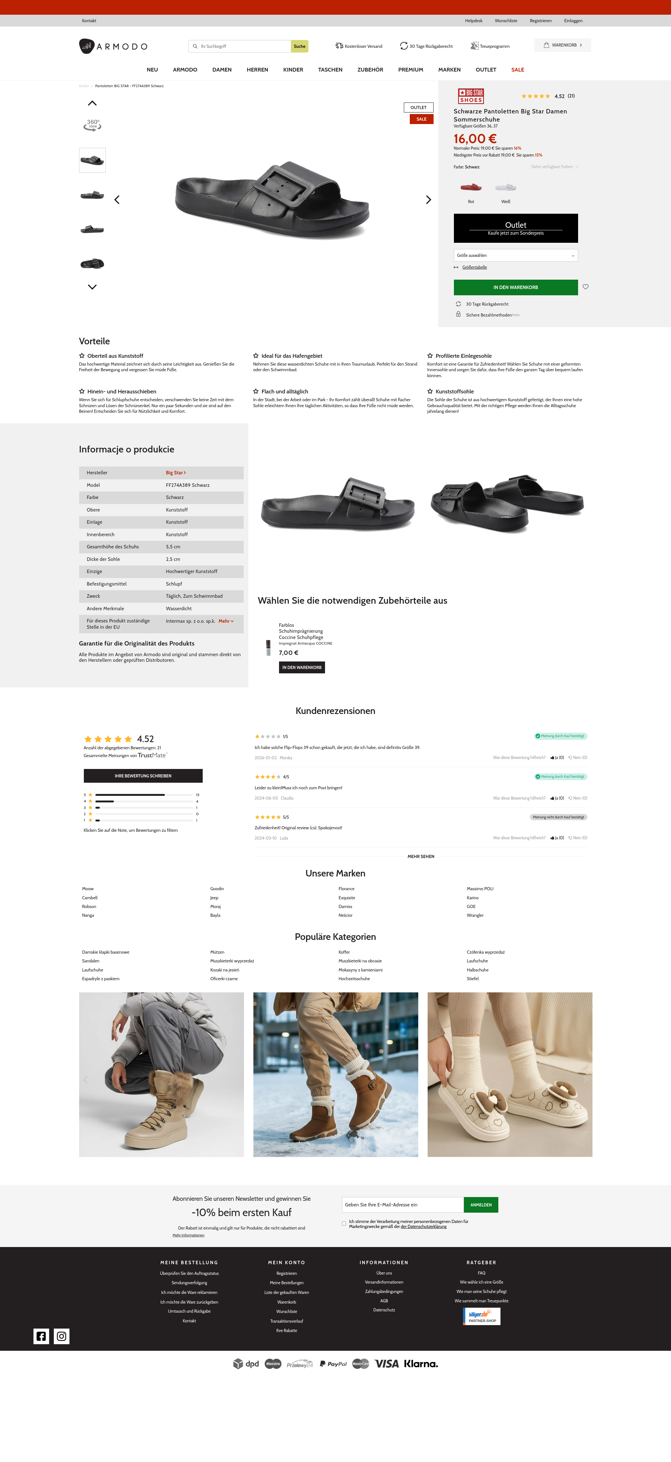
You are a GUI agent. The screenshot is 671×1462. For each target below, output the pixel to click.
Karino (473, 891)
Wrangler (475, 909)
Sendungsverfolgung (189, 1276)
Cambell (90, 891)
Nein (578, 751)
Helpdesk (473, 20)
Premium (410, 69)
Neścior (346, 909)
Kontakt (89, 20)
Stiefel (473, 972)
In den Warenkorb (516, 287)
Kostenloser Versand (358, 46)
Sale (517, 69)
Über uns (384, 1267)
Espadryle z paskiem (101, 972)
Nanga (88, 909)
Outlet (486, 69)
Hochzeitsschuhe (354, 972)
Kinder (293, 69)
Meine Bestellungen (287, 1276)
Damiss (346, 900)
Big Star (174, 473)
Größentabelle (470, 267)
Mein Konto (287, 1256)
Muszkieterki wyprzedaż (232, 954)
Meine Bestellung (189, 1256)
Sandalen (90, 954)
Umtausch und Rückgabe (189, 1305)
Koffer (344, 946)
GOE (471, 900)
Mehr (224, 621)
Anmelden (481, 1198)
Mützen (218, 946)
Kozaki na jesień (225, 963)
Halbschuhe (478, 963)
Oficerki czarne (224, 972)
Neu (152, 69)
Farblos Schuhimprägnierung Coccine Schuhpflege (348, 625)
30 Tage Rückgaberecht (426, 46)
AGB (384, 1294)
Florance (347, 882)
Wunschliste (506, 20)
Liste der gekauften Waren (286, 1286)
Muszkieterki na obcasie (360, 954)
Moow (88, 882)
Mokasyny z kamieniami (361, 963)
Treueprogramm (490, 46)
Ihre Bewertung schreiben (143, 769)
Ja (557, 751)
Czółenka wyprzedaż (486, 946)
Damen (222, 69)
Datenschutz (384, 1303)
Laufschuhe (477, 954)
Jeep (215, 891)
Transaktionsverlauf (286, 1315)
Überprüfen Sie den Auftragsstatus (189, 1267)
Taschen (330, 69)
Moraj (216, 900)
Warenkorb (286, 1295)
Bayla (216, 909)
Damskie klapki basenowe (106, 946)
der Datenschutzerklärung (423, 1220)
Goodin (217, 882)
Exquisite (347, 891)
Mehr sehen (421, 850)
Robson (89, 900)
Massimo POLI (480, 882)
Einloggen (573, 20)
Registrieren (541, 20)
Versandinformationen (384, 1276)
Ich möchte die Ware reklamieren (189, 1286)
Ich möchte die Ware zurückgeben (189, 1295)
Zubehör (370, 69)
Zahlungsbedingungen (384, 1285)
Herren (257, 69)
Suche (300, 46)
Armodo (185, 69)
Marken (449, 69)
